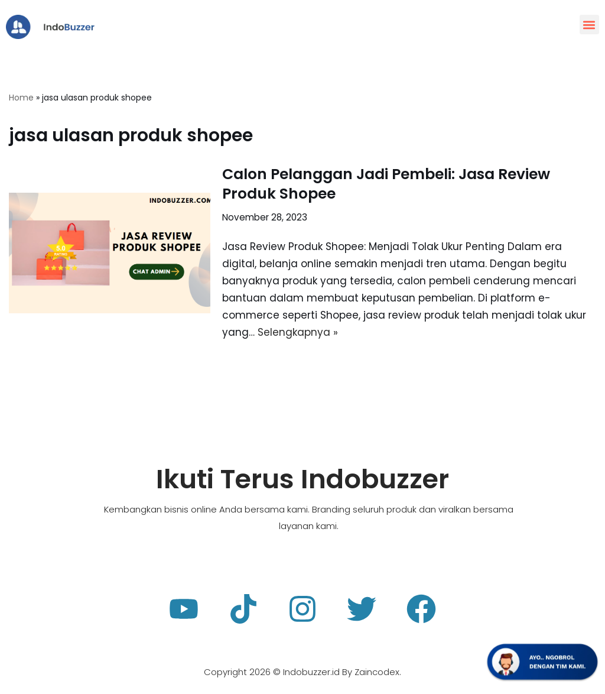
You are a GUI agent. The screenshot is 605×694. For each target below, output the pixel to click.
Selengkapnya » (298, 332)
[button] (589, 24)
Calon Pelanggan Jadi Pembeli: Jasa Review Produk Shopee (386, 184)
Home (21, 97)
